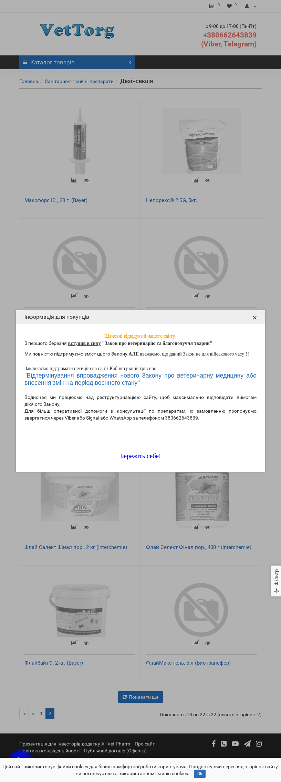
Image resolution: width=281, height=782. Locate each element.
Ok (199, 773)
